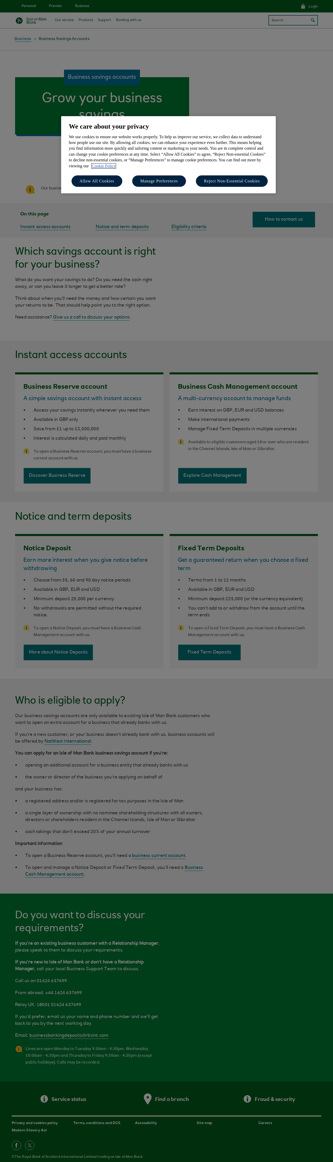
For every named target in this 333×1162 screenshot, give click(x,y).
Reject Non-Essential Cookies (232, 181)
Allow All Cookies (97, 181)
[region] (168, 154)
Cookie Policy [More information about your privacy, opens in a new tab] (104, 166)
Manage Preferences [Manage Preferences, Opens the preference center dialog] (159, 181)
